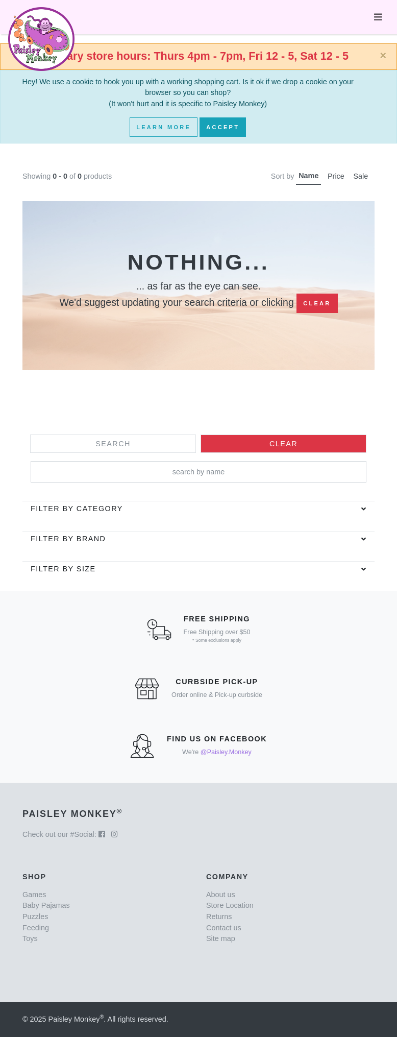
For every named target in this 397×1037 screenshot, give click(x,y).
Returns (219, 916)
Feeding (35, 928)
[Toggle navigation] (378, 17)
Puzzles (35, 916)
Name (308, 176)
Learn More (163, 127)
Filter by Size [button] (63, 569)
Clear (317, 303)
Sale (360, 176)
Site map (220, 938)
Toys (30, 938)
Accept (222, 127)
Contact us (223, 928)
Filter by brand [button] (68, 539)
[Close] (382, 55)
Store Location (230, 905)
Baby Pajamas (46, 905)
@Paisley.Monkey (226, 752)
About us (220, 894)
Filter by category (77, 508)
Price (336, 176)
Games (34, 894)
